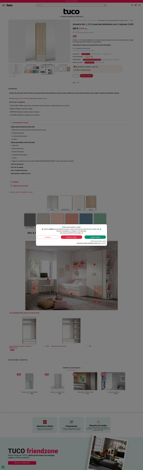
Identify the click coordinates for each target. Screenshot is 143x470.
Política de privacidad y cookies (98, 241)
